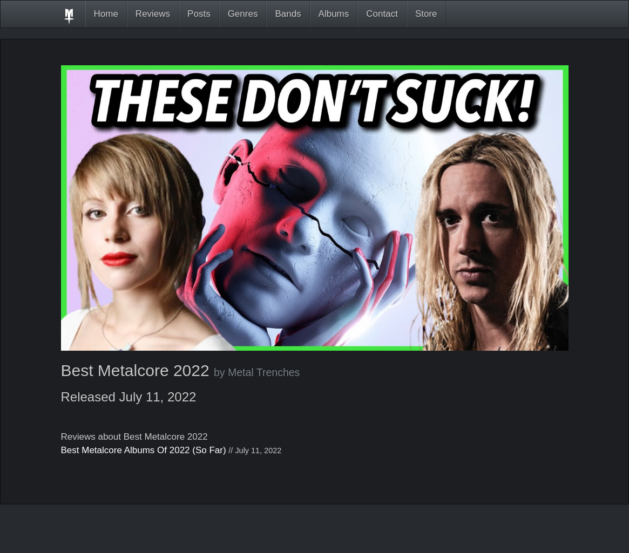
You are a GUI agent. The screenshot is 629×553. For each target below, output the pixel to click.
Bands (288, 14)
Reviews (153, 14)
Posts (199, 14)
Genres (243, 14)
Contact (382, 14)
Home (106, 14)
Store (426, 14)
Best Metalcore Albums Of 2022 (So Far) (143, 450)
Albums (334, 14)
